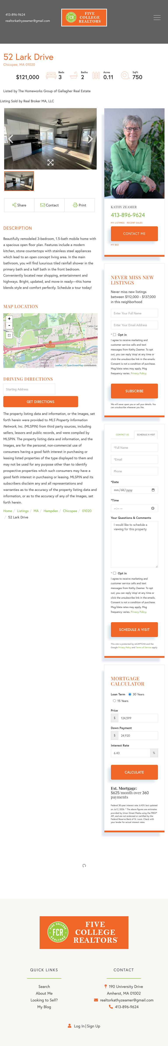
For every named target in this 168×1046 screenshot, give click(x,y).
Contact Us (122, 434)
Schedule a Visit (146, 434)
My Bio (115, 244)
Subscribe (134, 391)
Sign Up (93, 1026)
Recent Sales (135, 222)
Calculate (134, 772)
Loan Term (118, 694)
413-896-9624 (15, 15)
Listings (23, 499)
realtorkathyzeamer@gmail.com (27, 21)
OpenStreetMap (74, 365)
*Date (115, 482)
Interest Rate (120, 745)
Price (114, 710)
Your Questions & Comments (131, 518)
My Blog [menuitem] (44, 1006)
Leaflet (58, 365)
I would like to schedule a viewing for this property (134, 544)
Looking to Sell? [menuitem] (44, 1000)
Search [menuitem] (44, 986)
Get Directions (77, 389)
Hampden (51, 499)
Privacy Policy (138, 373)
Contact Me (134, 233)
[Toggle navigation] (157, 17)
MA (36, 499)
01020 (86, 499)
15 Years (120, 701)
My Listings (118, 222)
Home (7, 499)
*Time (115, 500)
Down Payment (121, 728)
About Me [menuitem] (44, 993)
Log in (79, 1026)
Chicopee (70, 499)
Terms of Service (143, 647)
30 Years (136, 694)
